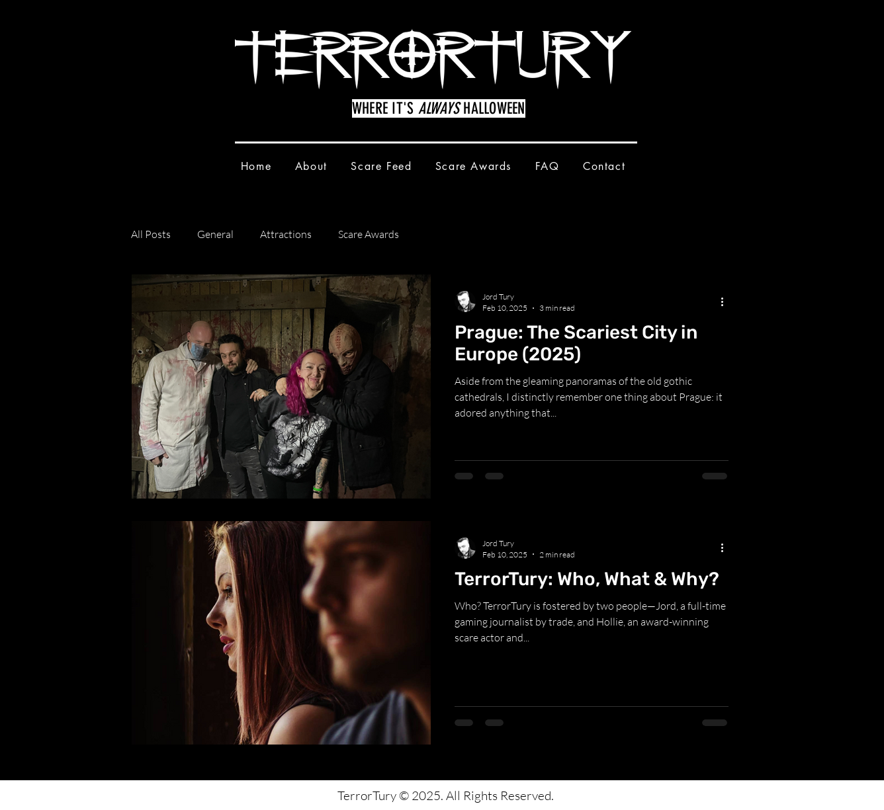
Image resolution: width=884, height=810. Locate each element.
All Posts (151, 234)
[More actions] (726, 301)
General (215, 234)
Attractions (286, 234)
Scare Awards (368, 234)
